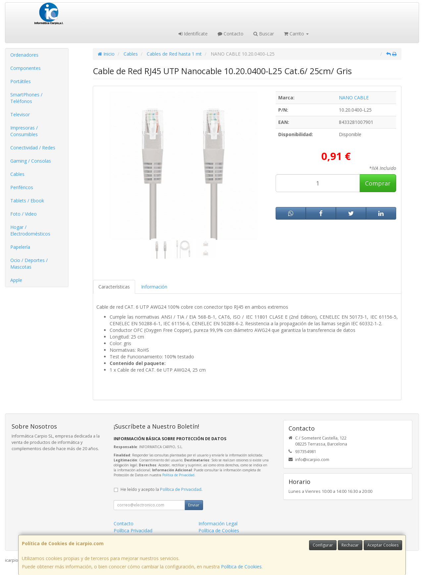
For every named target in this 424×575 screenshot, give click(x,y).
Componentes (25, 68)
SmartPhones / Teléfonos (26, 97)
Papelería (20, 247)
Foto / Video (23, 214)
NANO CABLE (354, 97)
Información (154, 287)
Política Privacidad (133, 530)
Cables (17, 174)
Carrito (296, 33)
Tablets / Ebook (27, 200)
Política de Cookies (241, 566)
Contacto (230, 33)
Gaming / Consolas (30, 161)
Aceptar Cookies (382, 545)
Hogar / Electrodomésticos (30, 230)
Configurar (323, 545)
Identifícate (193, 33)
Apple (16, 280)
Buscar (263, 33)
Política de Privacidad (178, 475)
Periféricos (21, 187)
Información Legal (218, 523)
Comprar (378, 183)
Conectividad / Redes (32, 147)
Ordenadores (24, 55)
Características (114, 287)
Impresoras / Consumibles (24, 131)
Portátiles (20, 81)
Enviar (193, 505)
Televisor (20, 114)
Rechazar (350, 545)
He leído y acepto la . (161, 489)
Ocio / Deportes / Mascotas (29, 263)
